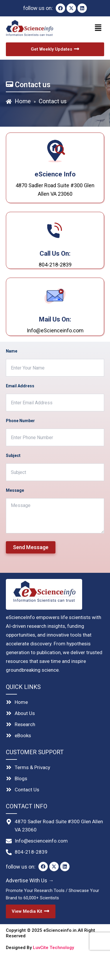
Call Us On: (55, 253)
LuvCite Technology (53, 947)
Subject (13, 455)
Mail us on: (55, 319)
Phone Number (20, 420)
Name (11, 351)
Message (15, 490)
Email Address (20, 386)
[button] (80, 28)
